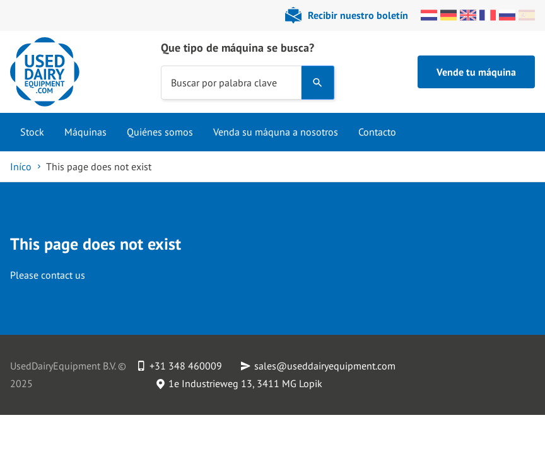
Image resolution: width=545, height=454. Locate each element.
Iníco (21, 166)
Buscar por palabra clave (224, 82)
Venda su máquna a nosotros (275, 131)
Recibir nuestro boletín (358, 15)
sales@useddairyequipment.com (325, 365)
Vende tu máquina (476, 72)
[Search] (318, 83)
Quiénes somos (160, 131)
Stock (32, 131)
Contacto (377, 131)
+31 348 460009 (185, 365)
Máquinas (85, 131)
